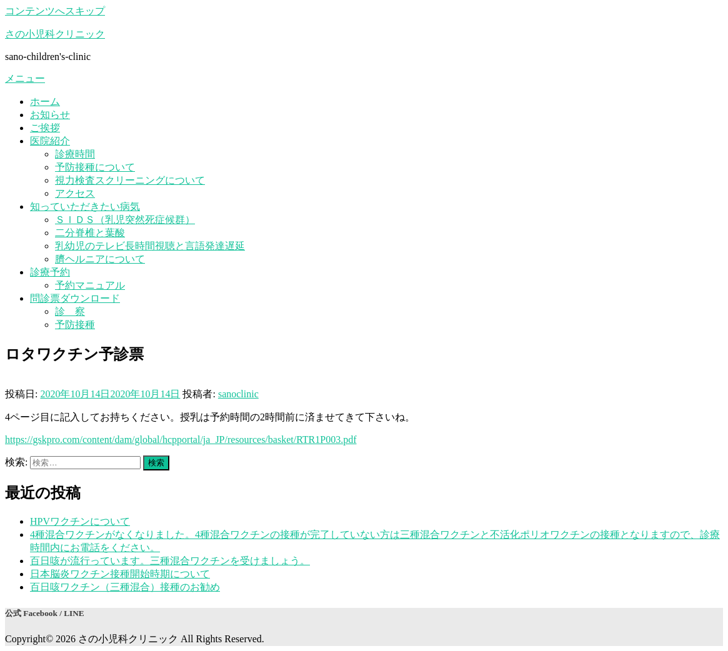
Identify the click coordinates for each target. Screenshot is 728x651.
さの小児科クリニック (55, 34)
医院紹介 (50, 141)
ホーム (45, 101)
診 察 (70, 311)
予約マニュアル (90, 285)
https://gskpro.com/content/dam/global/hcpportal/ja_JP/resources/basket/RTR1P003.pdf (181, 439)
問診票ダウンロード (75, 298)
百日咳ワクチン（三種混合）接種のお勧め (125, 587)
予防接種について (95, 167)
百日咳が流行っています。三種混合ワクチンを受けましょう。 (170, 560)
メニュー (25, 78)
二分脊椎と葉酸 (90, 232)
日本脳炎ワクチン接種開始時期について (120, 574)
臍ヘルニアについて (100, 259)
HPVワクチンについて (80, 521)
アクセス (75, 193)
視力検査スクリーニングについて (130, 180)
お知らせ (50, 114)
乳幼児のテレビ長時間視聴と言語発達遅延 (150, 246)
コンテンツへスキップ (55, 11)
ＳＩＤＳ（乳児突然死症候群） (125, 219)
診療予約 (50, 272)
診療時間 (75, 154)
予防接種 (75, 324)
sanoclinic (238, 394)
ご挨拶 (45, 127)
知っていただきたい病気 (85, 206)
